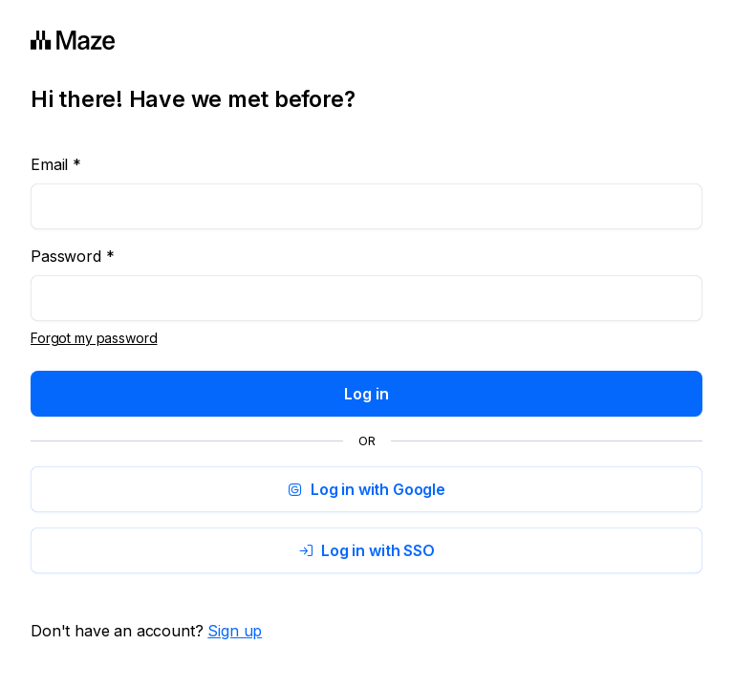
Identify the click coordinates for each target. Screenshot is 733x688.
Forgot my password (94, 338)
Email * (56, 164)
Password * (72, 256)
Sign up (234, 630)
